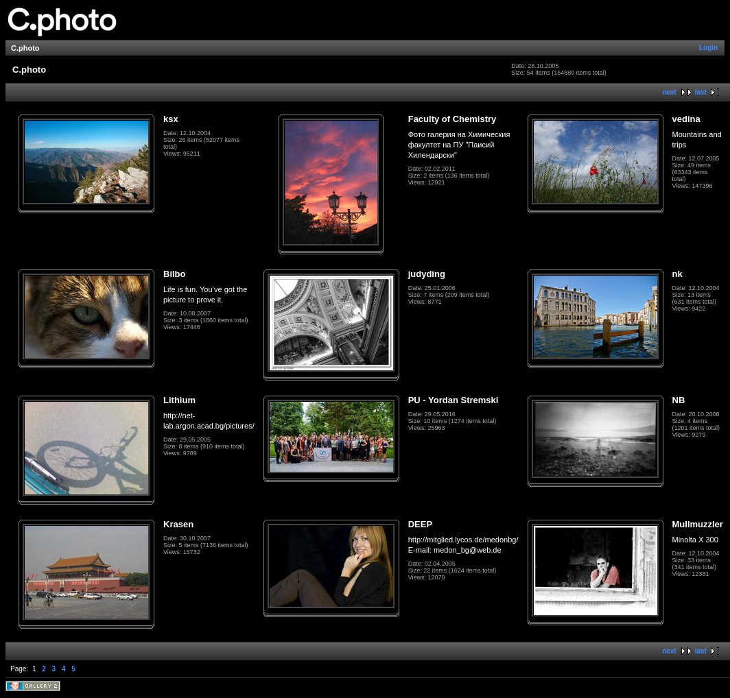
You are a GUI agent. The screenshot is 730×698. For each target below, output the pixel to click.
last (701, 92)
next (669, 92)
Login (708, 47)
